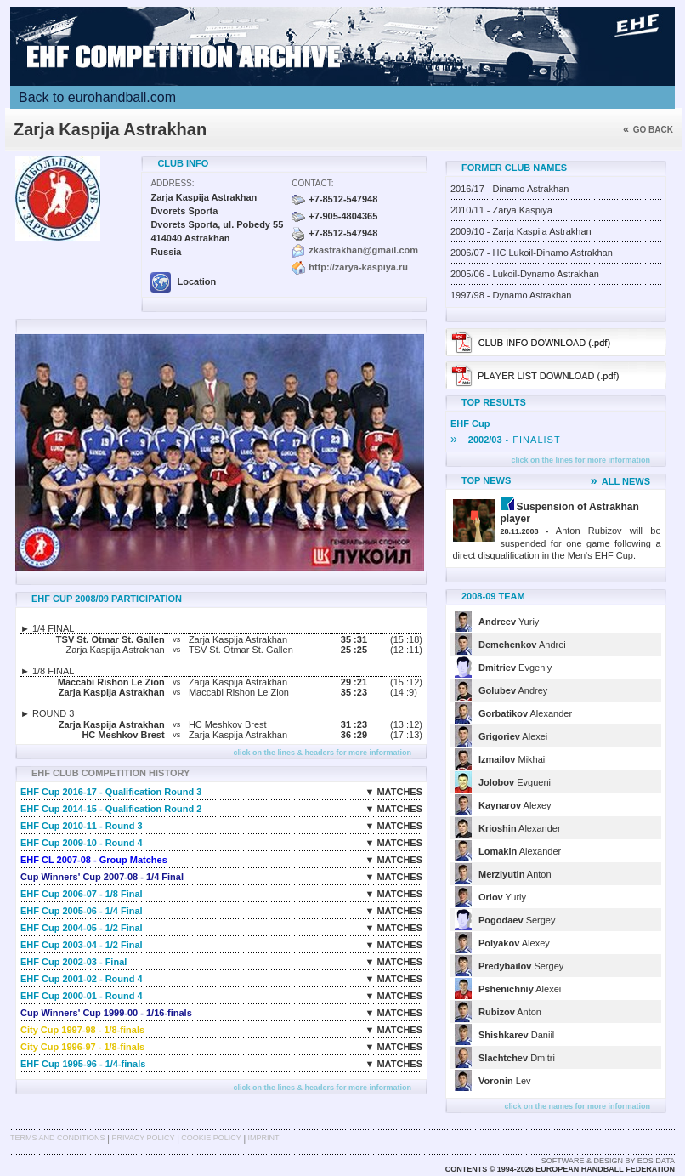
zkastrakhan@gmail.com (363, 250)
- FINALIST (505, 440)
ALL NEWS (620, 481)
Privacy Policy (142, 1137)
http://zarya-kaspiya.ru (358, 267)
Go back (648, 129)
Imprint (264, 1137)
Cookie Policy (211, 1137)
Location (183, 281)
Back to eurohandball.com (97, 97)
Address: (172, 183)
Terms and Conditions (57, 1137)
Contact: (312, 183)
